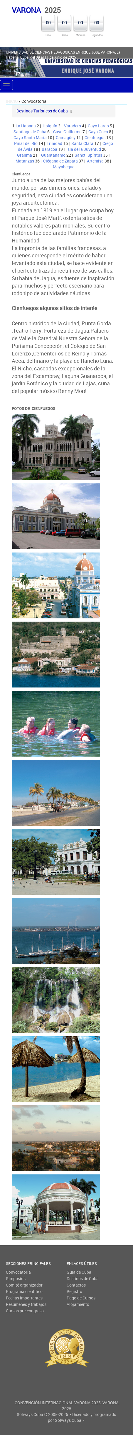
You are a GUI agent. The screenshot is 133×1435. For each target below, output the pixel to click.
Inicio (12, 101)
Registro (74, 1291)
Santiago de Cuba (30, 131)
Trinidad (54, 143)
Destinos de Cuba (83, 1278)
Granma (24, 155)
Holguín (50, 126)
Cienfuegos (95, 137)
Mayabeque (63, 167)
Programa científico (24, 1291)
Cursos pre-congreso (25, 1310)
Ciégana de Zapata (60, 161)
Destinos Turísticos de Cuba (42, 111)
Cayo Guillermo (67, 131)
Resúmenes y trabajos (26, 1304)
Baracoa (49, 149)
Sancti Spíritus (88, 155)
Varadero (72, 126)
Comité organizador (24, 1285)
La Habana (26, 126)
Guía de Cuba (79, 1272)
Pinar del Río (26, 143)
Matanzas (25, 161)
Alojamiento (78, 1304)
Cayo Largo (98, 126)
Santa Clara (82, 143)
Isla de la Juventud (83, 149)
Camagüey (65, 137)
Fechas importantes (24, 1298)
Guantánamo (53, 155)
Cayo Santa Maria (30, 137)
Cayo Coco (98, 131)
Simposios (16, 1278)
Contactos (76, 1285)
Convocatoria (18, 1272)
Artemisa (95, 161)
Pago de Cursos (81, 1298)
